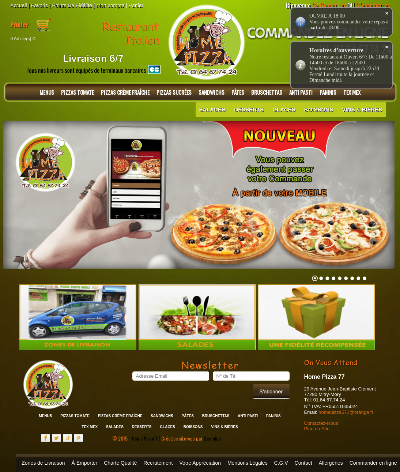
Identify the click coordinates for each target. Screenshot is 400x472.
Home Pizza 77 (146, 438)
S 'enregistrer (373, 5)
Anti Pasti (248, 416)
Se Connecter (329, 5)
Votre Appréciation (200, 463)
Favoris (39, 5)
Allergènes (331, 463)
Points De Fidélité (72, 5)
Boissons (318, 109)
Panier (136, 5)
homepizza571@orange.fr (345, 412)
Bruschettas (266, 92)
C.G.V (281, 463)
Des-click (213, 438)
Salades (212, 109)
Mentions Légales (247, 463)
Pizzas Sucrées (174, 92)
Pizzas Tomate (77, 92)
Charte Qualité (120, 463)
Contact (303, 463)
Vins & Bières (362, 109)
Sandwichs (211, 92)
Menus (46, 92)
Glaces (283, 109)
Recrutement (158, 463)
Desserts (249, 109)
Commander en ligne (373, 463)
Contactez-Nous (321, 423)
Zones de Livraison (43, 463)
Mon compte (111, 5)
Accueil (19, 5)
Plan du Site (317, 428)
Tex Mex (90, 427)
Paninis (273, 416)
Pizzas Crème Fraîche (125, 92)
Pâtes (237, 92)
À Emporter (84, 463)
